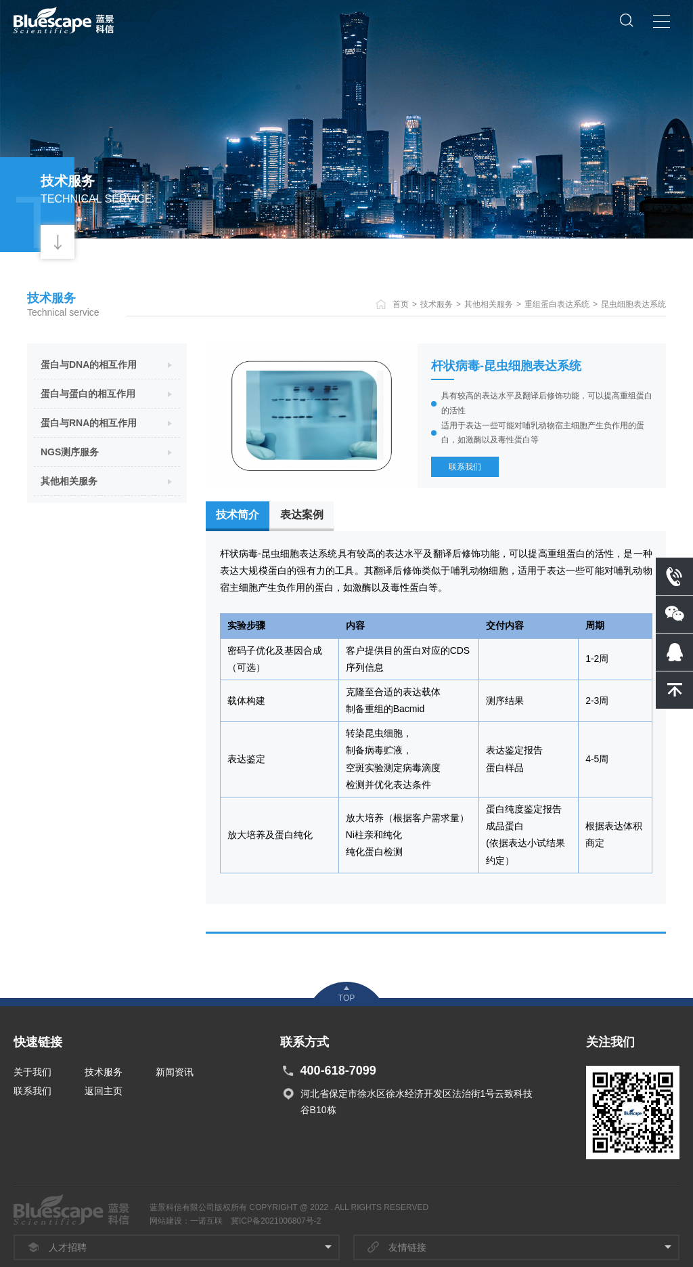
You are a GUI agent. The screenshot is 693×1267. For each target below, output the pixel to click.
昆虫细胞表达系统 (633, 304)
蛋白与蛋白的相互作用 (88, 393)
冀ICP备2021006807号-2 (276, 1221)
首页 (401, 304)
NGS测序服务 (70, 451)
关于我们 (32, 1071)
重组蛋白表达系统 (556, 304)
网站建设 (166, 1221)
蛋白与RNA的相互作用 (89, 422)
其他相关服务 (488, 304)
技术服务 (436, 304)
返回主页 (103, 1090)
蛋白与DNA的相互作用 (89, 364)
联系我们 (465, 467)
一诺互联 (206, 1221)
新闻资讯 (175, 1071)
